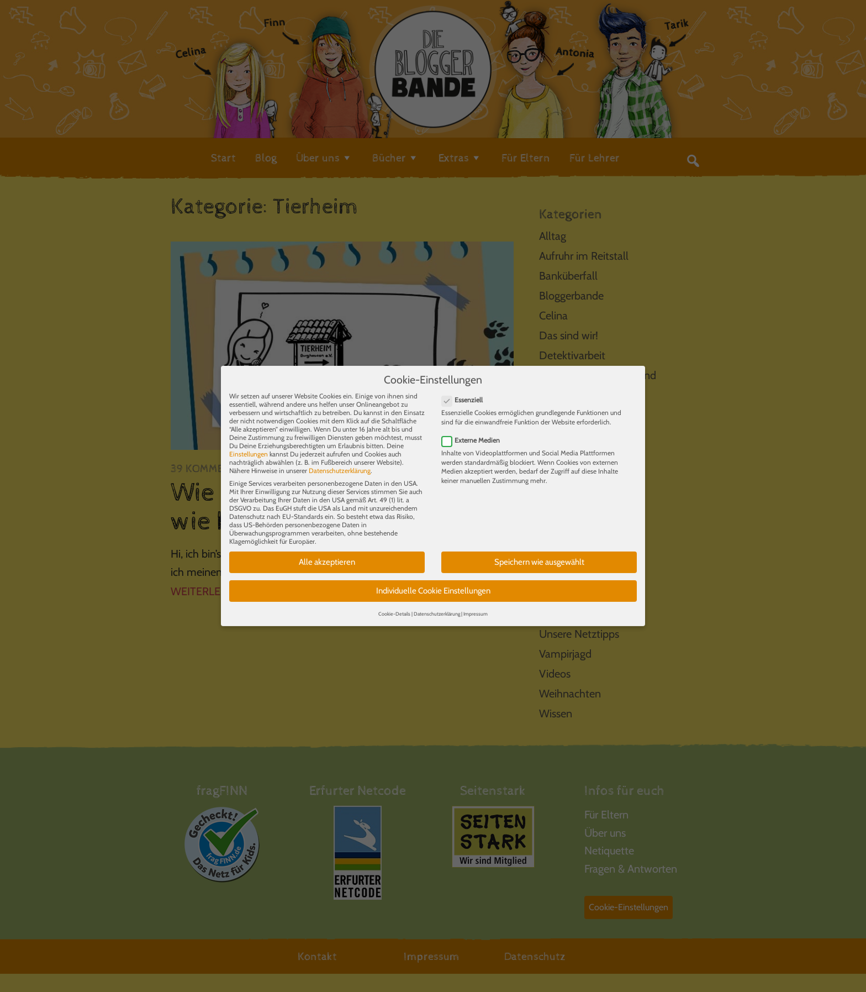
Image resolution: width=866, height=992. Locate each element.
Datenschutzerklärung (340, 463)
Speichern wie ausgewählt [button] (539, 555)
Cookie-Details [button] (394, 606)
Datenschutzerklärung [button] (437, 606)
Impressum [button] (475, 606)
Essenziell (465, 393)
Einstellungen (248, 447)
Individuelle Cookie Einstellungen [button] (433, 583)
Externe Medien (474, 432)
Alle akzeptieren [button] (327, 555)
